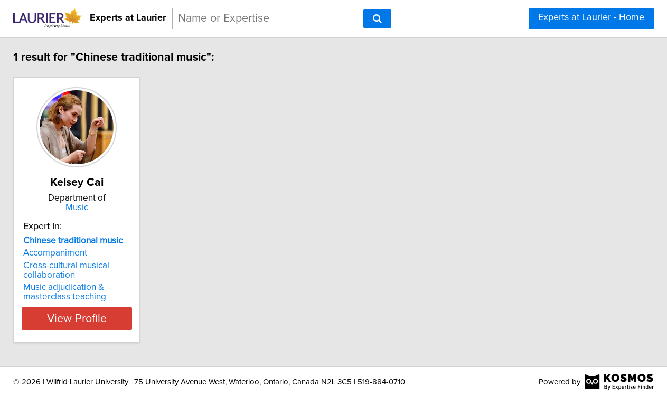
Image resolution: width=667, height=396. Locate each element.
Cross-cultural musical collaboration (70, 270)
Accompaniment (59, 253)
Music (93, 207)
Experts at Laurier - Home (591, 17)
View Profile (93, 318)
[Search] (377, 18)
